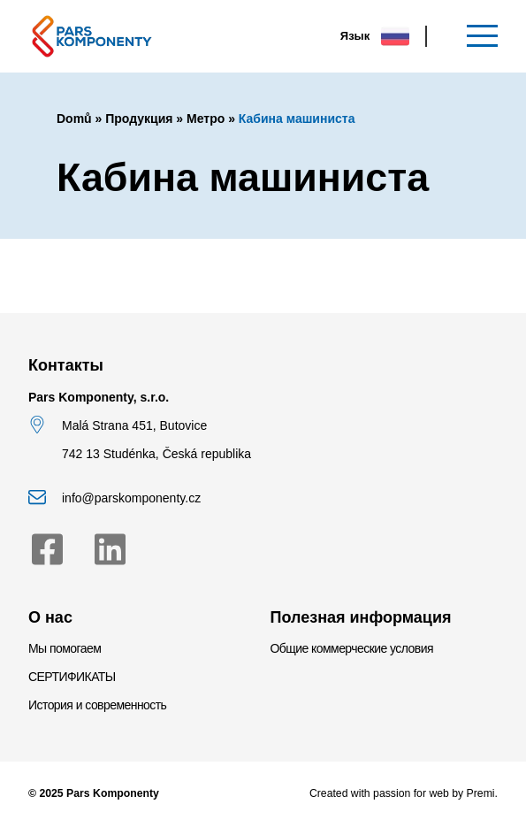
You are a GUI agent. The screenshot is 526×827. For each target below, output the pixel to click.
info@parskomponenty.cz (131, 498)
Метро (206, 118)
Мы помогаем (64, 648)
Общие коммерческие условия (352, 648)
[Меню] (482, 35)
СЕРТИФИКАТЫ (72, 677)
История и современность (97, 705)
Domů (74, 118)
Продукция (138, 118)
